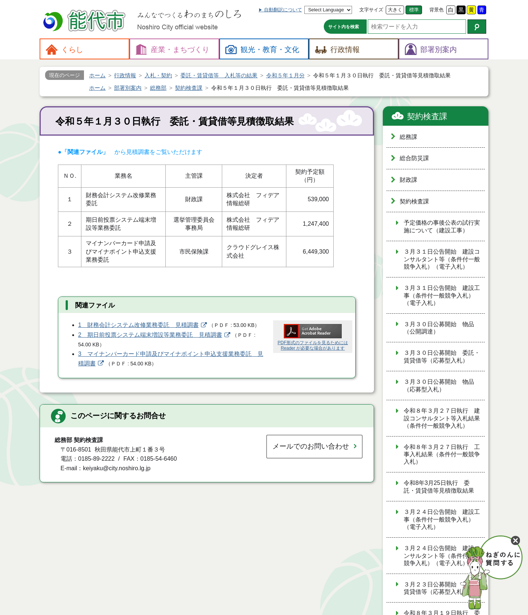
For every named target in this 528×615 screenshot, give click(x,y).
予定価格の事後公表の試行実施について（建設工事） (442, 226)
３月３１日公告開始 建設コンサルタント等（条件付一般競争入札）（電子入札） (442, 259)
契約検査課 (427, 116)
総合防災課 (414, 158)
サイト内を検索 (343, 26)
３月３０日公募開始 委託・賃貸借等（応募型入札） (442, 357)
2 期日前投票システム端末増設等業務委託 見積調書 (150, 335)
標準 (414, 9)
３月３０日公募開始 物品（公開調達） (439, 328)
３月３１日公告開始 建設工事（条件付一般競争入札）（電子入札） (442, 295)
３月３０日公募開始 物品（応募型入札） (439, 386)
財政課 (408, 180)
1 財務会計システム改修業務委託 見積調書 (138, 325)
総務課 (408, 137)
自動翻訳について (283, 9)
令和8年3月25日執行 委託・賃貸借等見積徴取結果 (439, 487)
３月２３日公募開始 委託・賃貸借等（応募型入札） (442, 588)
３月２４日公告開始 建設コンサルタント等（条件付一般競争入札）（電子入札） (442, 555)
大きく (395, 9)
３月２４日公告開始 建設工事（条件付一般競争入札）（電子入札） (442, 519)
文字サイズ (371, 9)
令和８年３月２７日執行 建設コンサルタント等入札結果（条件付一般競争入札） (442, 418)
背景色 (436, 9)
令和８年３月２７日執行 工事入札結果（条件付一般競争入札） (442, 454)
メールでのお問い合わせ (310, 446)
